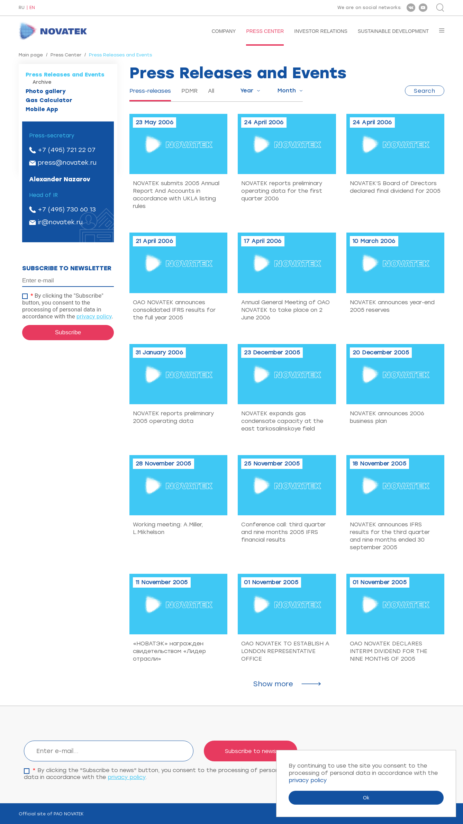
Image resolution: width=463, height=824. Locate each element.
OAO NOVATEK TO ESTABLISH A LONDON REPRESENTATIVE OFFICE (285, 651)
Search (424, 91)
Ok (366, 797)
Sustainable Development (393, 31)
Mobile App (42, 109)
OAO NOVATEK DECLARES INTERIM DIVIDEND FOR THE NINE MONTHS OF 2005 (388, 651)
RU (22, 8)
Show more (273, 684)
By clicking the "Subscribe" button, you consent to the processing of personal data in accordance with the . (67, 306)
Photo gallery (46, 91)
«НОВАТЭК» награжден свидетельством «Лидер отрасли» (169, 651)
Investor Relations (320, 31)
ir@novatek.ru (60, 222)
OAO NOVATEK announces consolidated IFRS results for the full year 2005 (174, 310)
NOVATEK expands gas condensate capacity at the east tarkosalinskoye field (282, 421)
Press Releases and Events (65, 74)
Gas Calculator (49, 100)
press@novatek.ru (67, 162)
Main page (31, 54)
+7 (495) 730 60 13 (67, 209)
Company (224, 31)
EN (32, 8)
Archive (42, 82)
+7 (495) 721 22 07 (67, 150)
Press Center (265, 31)
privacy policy (94, 316)
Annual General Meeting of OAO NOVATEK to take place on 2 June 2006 (285, 310)
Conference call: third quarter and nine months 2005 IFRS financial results (283, 532)
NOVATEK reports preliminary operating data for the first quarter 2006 (281, 191)
